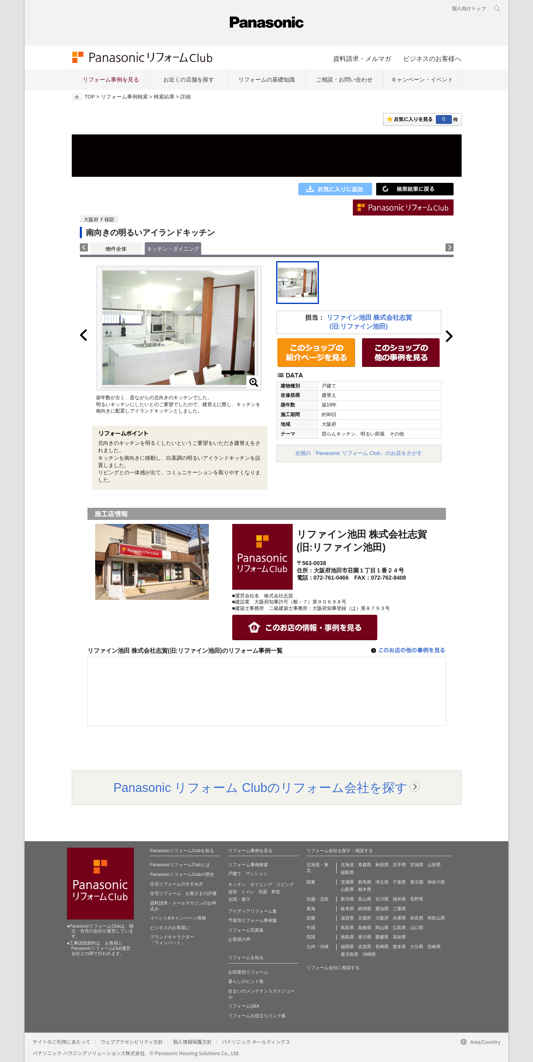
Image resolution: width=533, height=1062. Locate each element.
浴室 (232, 891)
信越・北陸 (317, 899)
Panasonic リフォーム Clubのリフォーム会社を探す (260, 787)
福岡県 (347, 946)
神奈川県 (436, 882)
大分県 (416, 946)
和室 (275, 891)
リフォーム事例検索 (124, 97)
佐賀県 (364, 946)
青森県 (364, 864)
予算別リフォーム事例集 (252, 920)
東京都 (416, 882)
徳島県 (347, 936)
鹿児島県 (349, 954)
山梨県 (347, 889)
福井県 (399, 899)
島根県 (364, 927)
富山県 (364, 899)
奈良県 (416, 917)
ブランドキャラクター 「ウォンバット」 (172, 939)
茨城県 (347, 882)
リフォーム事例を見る (111, 79)
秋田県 (382, 864)
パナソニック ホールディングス (256, 1041)
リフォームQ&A (243, 1005)
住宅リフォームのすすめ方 (176, 884)
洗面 (262, 891)
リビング (285, 884)
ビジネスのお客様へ (432, 58)
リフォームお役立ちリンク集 (257, 1015)
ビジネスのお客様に (170, 927)
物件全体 (116, 249)
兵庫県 (399, 917)
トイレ (247, 891)
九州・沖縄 (317, 946)
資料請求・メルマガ (362, 58)
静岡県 (364, 908)
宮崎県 (434, 946)
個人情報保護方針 (192, 1041)
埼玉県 (382, 882)
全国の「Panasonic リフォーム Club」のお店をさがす (359, 453)
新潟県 (347, 899)
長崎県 (382, 946)
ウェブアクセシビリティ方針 (131, 1041)
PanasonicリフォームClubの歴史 (182, 874)
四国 (310, 936)
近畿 (310, 917)
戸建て (235, 873)
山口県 (416, 927)
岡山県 (382, 927)
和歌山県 (436, 917)
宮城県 (416, 864)
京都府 (364, 917)
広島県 (399, 927)
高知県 (399, 936)
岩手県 (399, 864)
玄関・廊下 (239, 899)
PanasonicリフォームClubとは (180, 864)
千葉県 (399, 882)
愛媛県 (382, 936)
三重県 (399, 908)
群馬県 (364, 882)
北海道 (347, 864)
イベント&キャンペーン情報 (178, 917)
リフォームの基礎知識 (266, 79)
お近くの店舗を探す (188, 79)
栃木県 (364, 889)
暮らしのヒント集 (246, 981)
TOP (90, 97)
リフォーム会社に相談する (333, 967)
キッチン (237, 884)
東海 (310, 908)
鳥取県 (347, 927)
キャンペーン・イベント (422, 79)
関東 (310, 882)
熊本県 (399, 946)
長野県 (416, 899)
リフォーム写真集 (246, 930)
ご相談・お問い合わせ (344, 79)
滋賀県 (347, 917)
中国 (310, 927)
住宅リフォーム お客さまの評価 (183, 893)
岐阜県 (347, 908)
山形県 (434, 864)
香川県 (364, 936)
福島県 (347, 872)
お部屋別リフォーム (248, 972)
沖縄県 (369, 954)
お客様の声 (239, 939)
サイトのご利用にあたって (61, 1041)
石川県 (382, 899)
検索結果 (164, 97)
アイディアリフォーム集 (252, 911)
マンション (257, 873)
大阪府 (382, 917)
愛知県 (382, 908)
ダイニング (261, 884)
